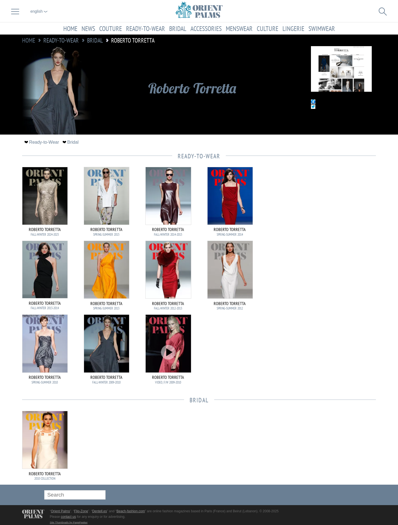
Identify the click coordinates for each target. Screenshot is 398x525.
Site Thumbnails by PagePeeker (69, 522)
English (39, 11)
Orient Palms (60, 511)
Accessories (206, 28)
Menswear (239, 28)
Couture (110, 28)
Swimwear (321, 28)
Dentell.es (99, 511)
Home (70, 28)
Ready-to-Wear (145, 28)
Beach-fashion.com (130, 511)
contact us (68, 517)
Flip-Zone (81, 511)
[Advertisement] (337, 204)
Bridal (177, 28)
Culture (267, 28)
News (88, 28)
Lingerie (293, 28)
